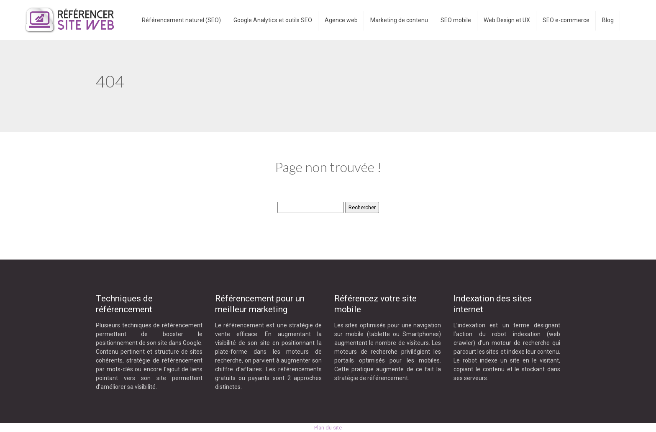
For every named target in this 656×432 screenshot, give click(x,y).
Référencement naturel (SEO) (181, 20)
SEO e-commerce (566, 20)
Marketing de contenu (399, 20)
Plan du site (328, 427)
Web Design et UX (507, 20)
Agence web (341, 20)
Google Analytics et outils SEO (272, 20)
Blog (608, 20)
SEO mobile (456, 20)
